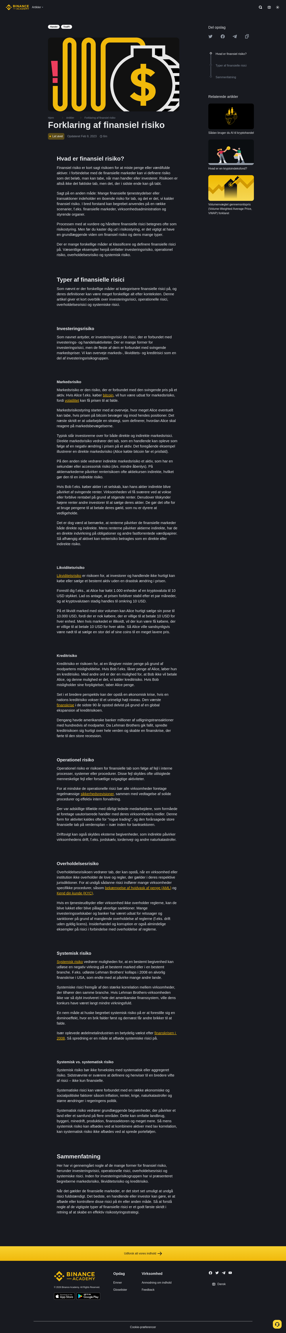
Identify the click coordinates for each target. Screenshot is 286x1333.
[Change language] (269, 7)
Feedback (148, 1289)
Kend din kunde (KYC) (75, 893)
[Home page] (17, 7)
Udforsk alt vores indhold (143, 1253)
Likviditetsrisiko (69, 576)
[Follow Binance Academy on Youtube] (230, 1273)
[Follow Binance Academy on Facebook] (210, 1273)
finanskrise (65, 705)
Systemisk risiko (70, 962)
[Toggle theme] (278, 7)
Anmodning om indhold (157, 1282)
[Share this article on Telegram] (235, 36)
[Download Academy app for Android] (88, 1297)
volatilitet (72, 400)
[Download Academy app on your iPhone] (64, 1297)
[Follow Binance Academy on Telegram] (223, 1272)
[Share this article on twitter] (210, 36)
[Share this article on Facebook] (223, 36)
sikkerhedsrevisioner (97, 794)
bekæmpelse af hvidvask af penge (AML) (138, 888)
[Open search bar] (259, 7)
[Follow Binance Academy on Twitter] (217, 1272)
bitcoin (108, 395)
